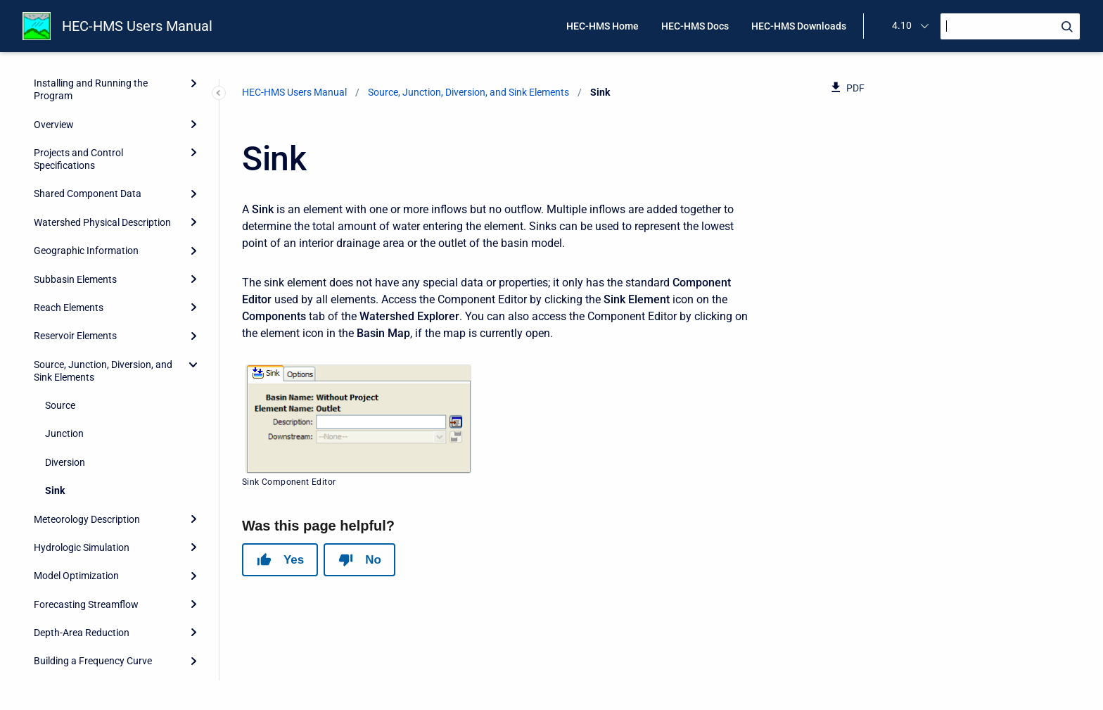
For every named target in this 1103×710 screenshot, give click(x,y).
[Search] (1010, 26)
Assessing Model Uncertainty (97, 411)
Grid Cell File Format (77, 581)
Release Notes (65, 666)
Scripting (53, 553)
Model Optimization (76, 297)
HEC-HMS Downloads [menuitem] (798, 26)
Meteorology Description (87, 240)
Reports (51, 524)
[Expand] (193, 240)
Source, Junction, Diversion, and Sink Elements (103, 92)
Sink (55, 211)
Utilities (49, 496)
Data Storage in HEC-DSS (88, 468)
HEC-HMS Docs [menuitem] (695, 26)
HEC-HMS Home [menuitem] (602, 26)
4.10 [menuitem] (902, 25)
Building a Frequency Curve (93, 382)
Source (60, 126)
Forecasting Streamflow (86, 325)
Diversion (65, 183)
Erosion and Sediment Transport (104, 439)
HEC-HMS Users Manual (137, 26)
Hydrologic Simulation (81, 268)
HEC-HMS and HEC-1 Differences (105, 609)
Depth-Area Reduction (81, 354)
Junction (64, 154)
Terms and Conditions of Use (96, 638)
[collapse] (193, 86)
